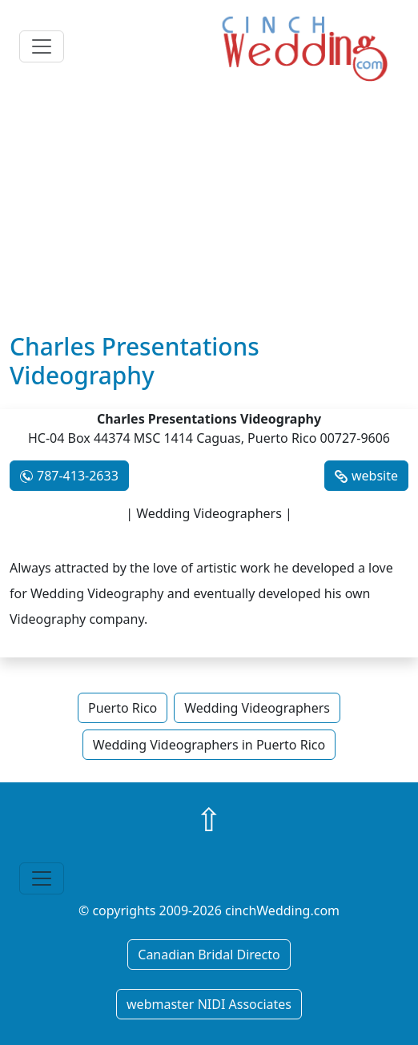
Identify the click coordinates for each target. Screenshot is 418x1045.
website (375, 475)
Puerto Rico (122, 708)
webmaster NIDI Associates (209, 1004)
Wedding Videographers (257, 708)
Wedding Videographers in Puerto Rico (209, 745)
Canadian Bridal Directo (208, 954)
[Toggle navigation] (41, 46)
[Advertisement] (209, 212)
